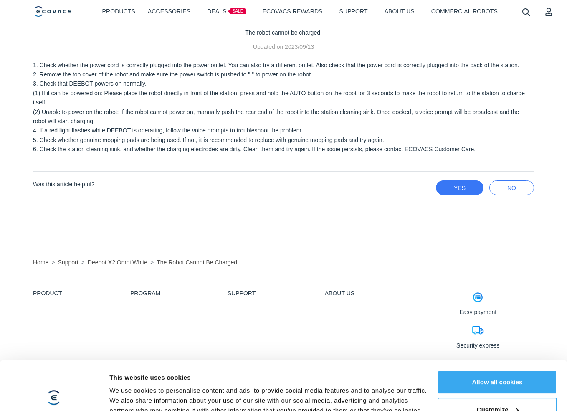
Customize (498, 360)
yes (460, 188)
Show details (128, 394)
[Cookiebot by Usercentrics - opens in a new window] (54, 394)
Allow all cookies (497, 333)
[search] (525, 12)
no (511, 188)
